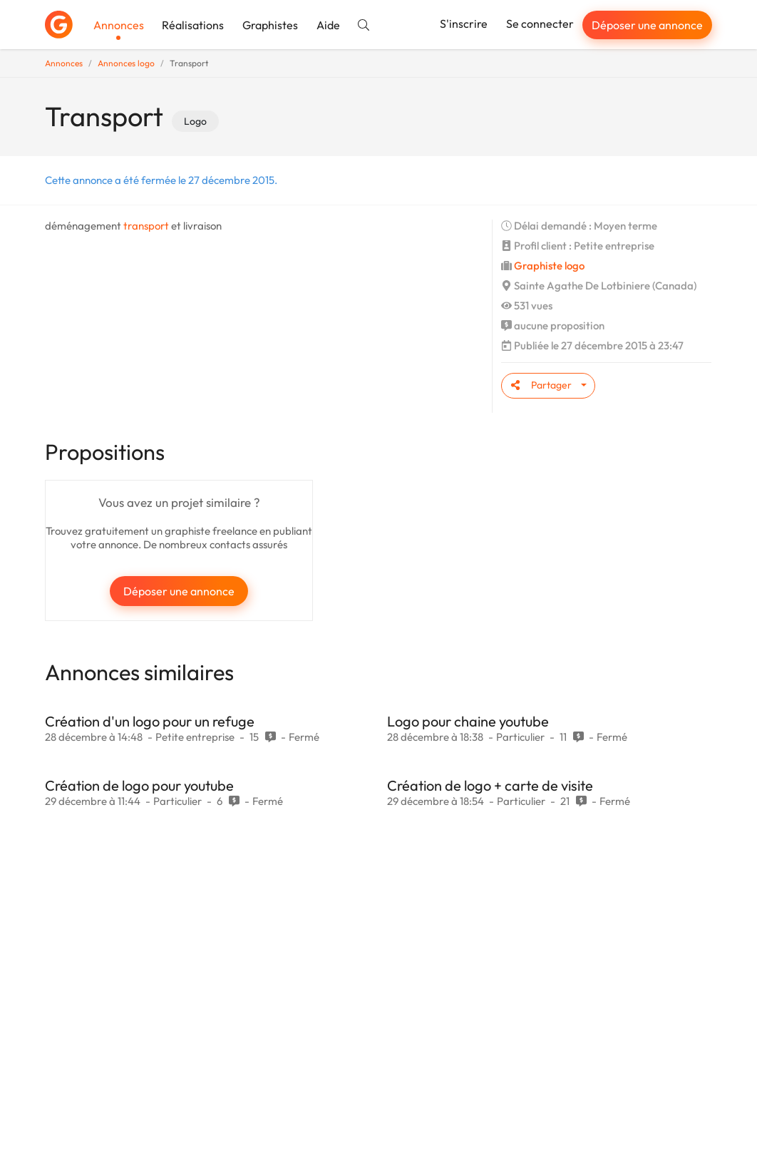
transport (146, 225)
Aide (328, 25)
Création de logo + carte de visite (490, 785)
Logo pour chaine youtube (468, 721)
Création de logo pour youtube (139, 785)
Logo (195, 121)
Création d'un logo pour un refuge (149, 721)
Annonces (118, 25)
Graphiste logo (549, 265)
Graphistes (270, 25)
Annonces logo (126, 63)
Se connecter (540, 23)
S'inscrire (464, 23)
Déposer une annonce (647, 25)
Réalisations (193, 25)
